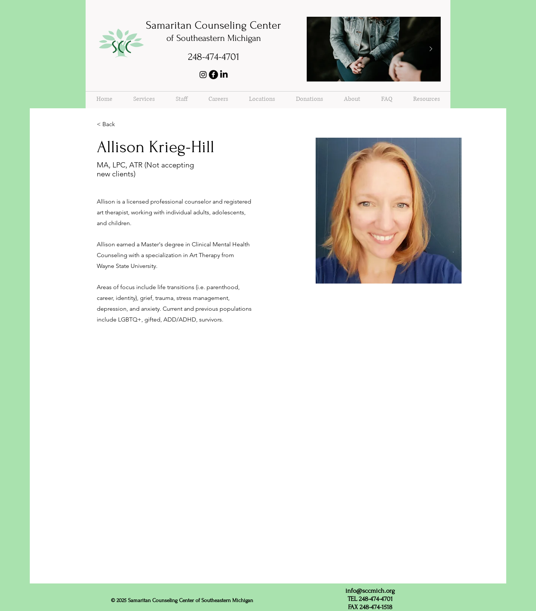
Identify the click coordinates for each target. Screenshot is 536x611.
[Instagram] (203, 74)
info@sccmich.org (370, 590)
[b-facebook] (213, 74)
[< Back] (111, 124)
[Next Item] (430, 49)
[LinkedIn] (224, 74)
